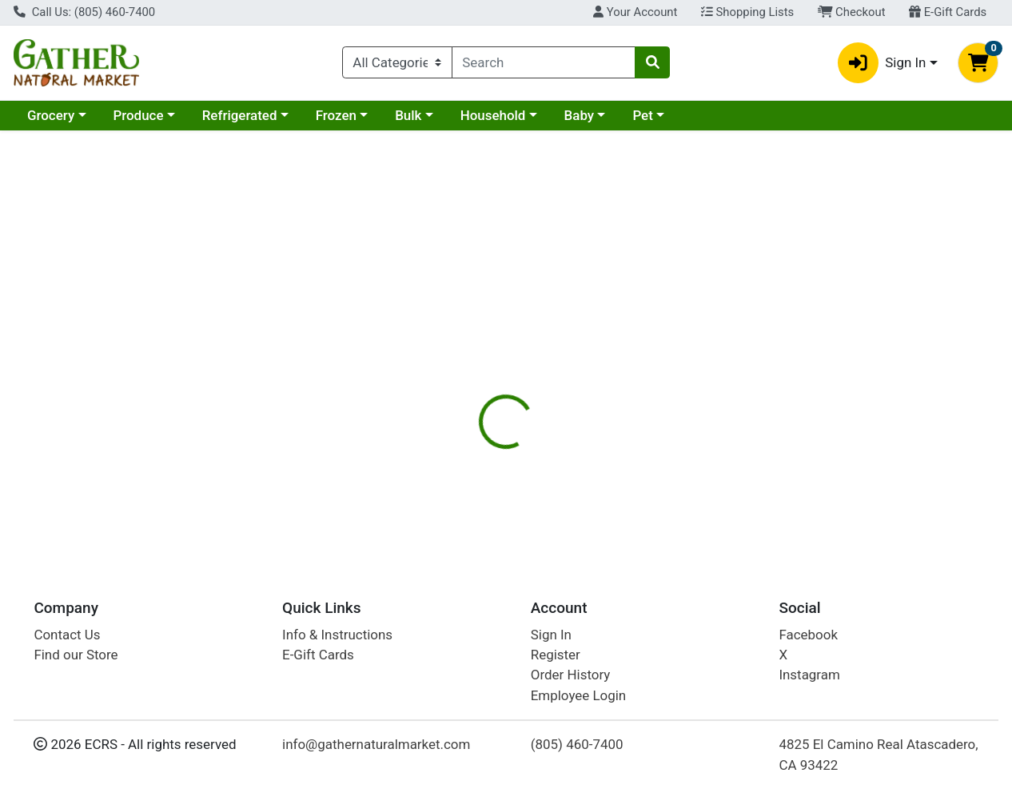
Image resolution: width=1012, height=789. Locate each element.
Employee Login (578, 695)
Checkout (852, 12)
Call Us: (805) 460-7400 (84, 12)
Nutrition (536, 348)
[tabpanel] (717, 455)
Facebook (808, 635)
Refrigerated (239, 115)
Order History (571, 675)
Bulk (408, 115)
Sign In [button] (882, 62)
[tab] (467, 347)
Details (466, 348)
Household (493, 115)
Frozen (336, 115)
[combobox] (543, 62)
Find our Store (76, 655)
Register (555, 655)
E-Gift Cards (947, 12)
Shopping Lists (747, 12)
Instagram (809, 675)
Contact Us (67, 635)
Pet (642, 115)
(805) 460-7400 (577, 744)
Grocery (50, 115)
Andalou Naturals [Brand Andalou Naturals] (638, 467)
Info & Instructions (337, 635)
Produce (138, 115)
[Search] (543, 62)
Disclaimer (617, 348)
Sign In (551, 635)
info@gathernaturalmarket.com (376, 744)
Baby (579, 115)
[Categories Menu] (397, 62)
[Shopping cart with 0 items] (978, 62)
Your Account (635, 12)
